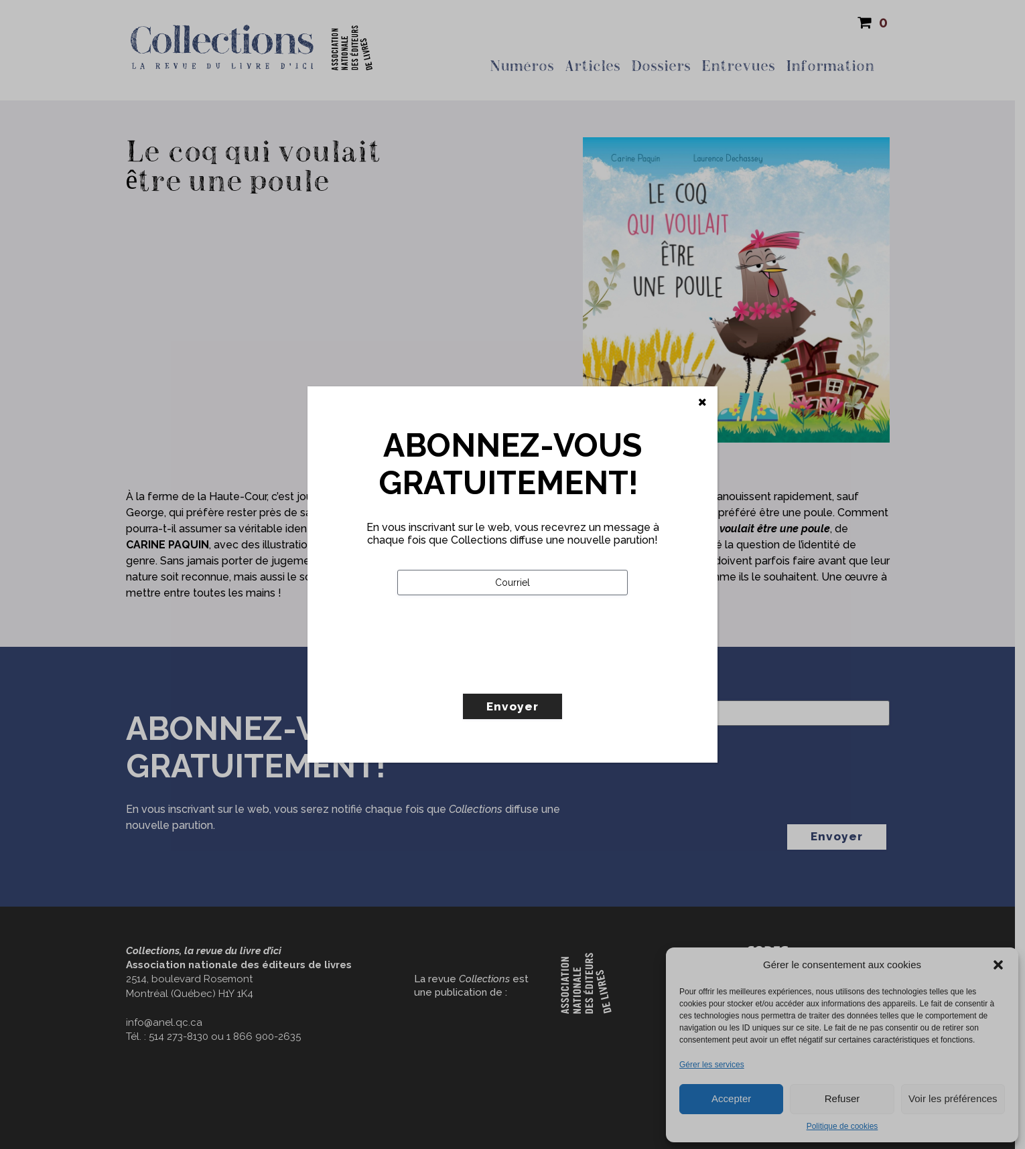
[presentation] (499, 672)
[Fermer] (702, 402)
